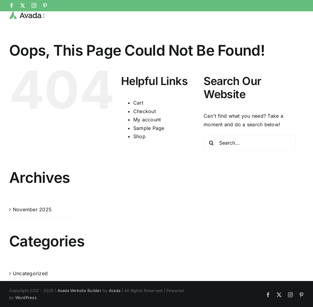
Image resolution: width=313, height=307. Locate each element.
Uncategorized (30, 293)
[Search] (211, 163)
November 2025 (32, 230)
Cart (138, 123)
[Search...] (250, 163)
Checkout (144, 131)
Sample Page (148, 148)
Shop (139, 157)
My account (147, 140)
